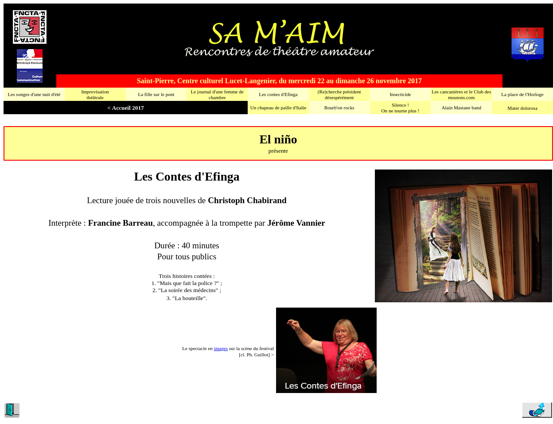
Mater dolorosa (522, 108)
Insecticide (400, 94)
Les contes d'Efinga (278, 94)
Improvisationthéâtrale (95, 94)
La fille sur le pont (156, 94)
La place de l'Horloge (522, 94)
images (221, 348)
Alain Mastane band (461, 107)
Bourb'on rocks (339, 107)
